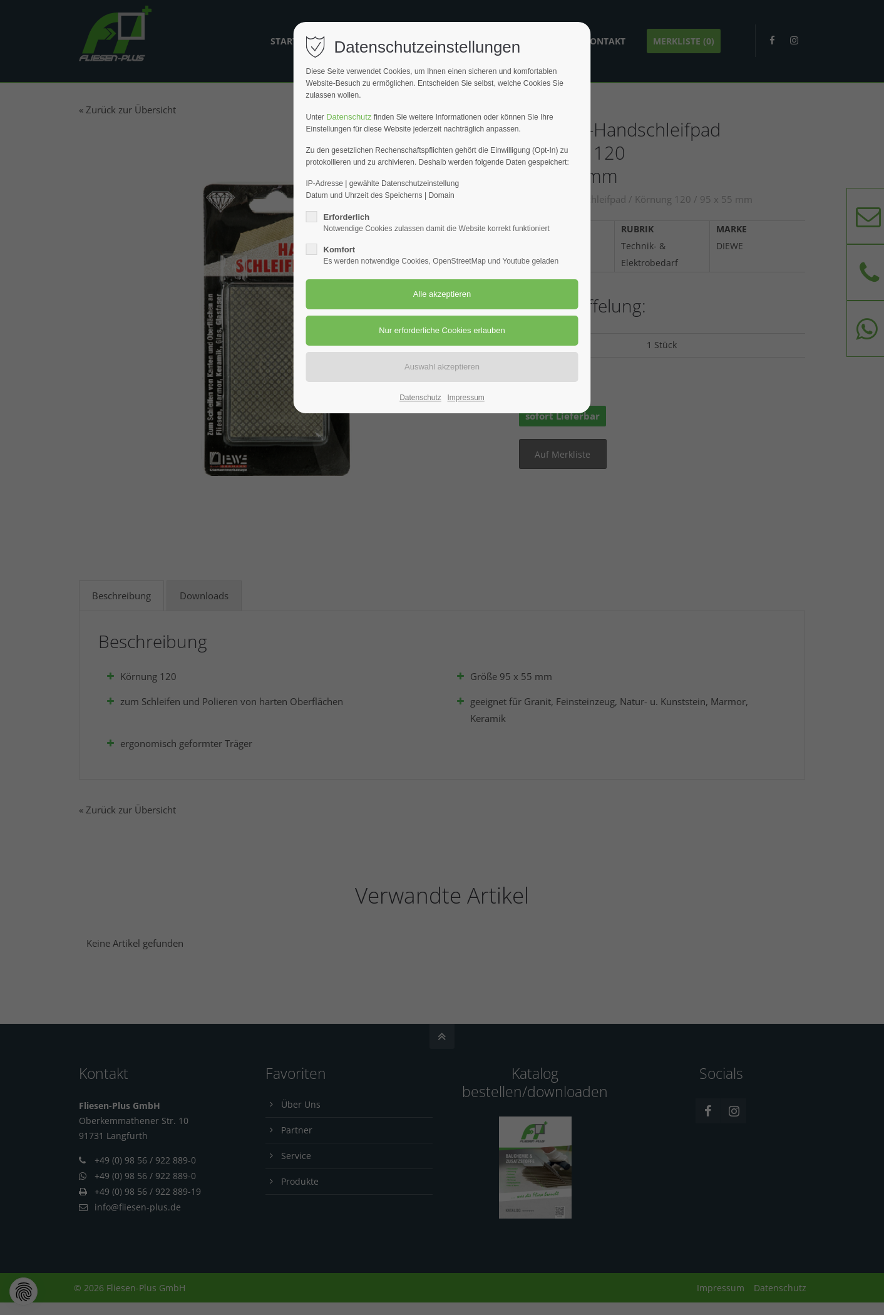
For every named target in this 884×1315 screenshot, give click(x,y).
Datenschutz (348, 116)
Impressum (465, 397)
